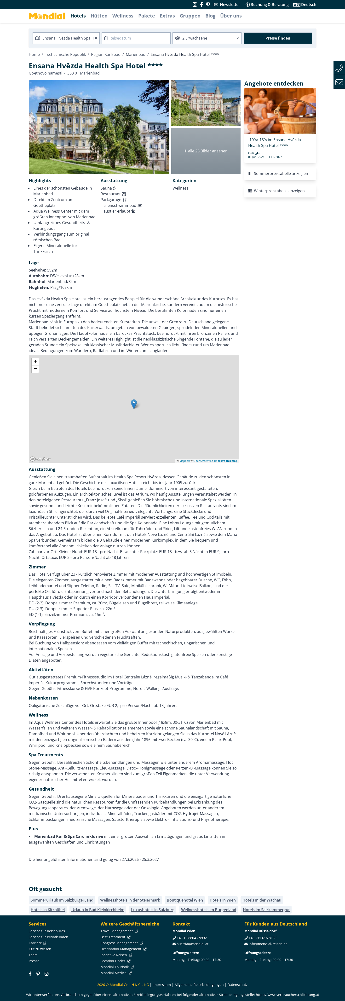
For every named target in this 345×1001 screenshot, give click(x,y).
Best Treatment (115, 937)
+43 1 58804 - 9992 (192, 938)
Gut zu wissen (40, 949)
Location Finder (115, 961)
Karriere (37, 943)
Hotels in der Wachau (261, 900)
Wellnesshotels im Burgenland (208, 909)
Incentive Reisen (116, 955)
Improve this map (225, 461)
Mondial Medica (116, 973)
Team (33, 955)
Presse (34, 961)
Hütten (99, 15)
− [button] (35, 369)
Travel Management (119, 931)
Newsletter (230, 4)
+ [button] (35, 361)
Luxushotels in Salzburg (152, 909)
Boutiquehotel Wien (185, 900)
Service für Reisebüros (47, 931)
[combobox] (66, 38)
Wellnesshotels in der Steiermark (130, 900)
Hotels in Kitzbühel (48, 909)
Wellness (122, 15)
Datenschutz (238, 984)
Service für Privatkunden (48, 937)
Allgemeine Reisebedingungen (199, 984)
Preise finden (277, 38)
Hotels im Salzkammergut (266, 909)
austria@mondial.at (192, 944)
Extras (167, 15)
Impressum (162, 984)
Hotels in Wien (223, 900)
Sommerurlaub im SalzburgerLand (62, 900)
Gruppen (190, 15)
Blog (210, 15)
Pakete (146, 15)
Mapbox (184, 461)
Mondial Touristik (117, 967)
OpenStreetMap (203, 461)
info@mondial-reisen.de (268, 944)
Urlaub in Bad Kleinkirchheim (97, 909)
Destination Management (123, 949)
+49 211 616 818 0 (263, 938)
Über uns (231, 15)
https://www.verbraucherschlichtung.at (287, 994)
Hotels (78, 15)
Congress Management (121, 943)
